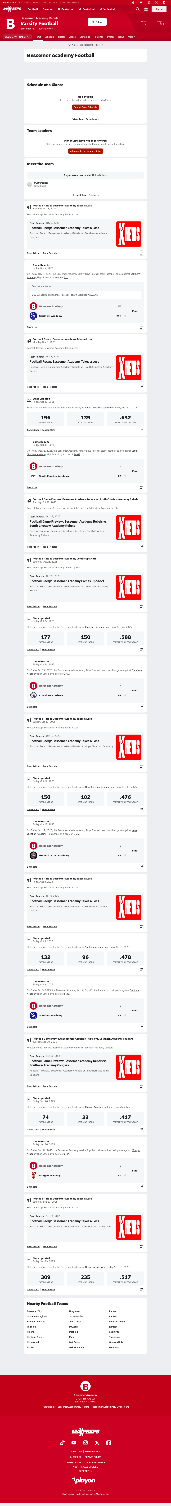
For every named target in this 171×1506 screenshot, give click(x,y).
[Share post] (141, 253)
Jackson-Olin (76, 1316)
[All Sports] (123, 9)
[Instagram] (148, 2)
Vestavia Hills (116, 1342)
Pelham (113, 1316)
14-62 (77, 454)
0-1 (66, 277)
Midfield (73, 1331)
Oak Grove (74, 1342)
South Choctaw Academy (98, 407)
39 (119, 855)
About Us (76, 1451)
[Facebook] (164, 2)
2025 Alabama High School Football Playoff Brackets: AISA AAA (65, 294)
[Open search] (138, 9)
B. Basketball (66, 9)
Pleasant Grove (117, 1321)
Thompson (114, 1337)
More (131, 36)
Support (85, 1471)
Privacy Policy (93, 1456)
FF (119, 306)
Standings (85, 36)
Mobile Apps (92, 1451)
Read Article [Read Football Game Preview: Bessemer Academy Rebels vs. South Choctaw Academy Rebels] (33, 546)
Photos (110, 36)
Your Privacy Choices (85, 1466)
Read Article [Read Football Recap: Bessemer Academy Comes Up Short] (33, 606)
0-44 (66, 1153)
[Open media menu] (146, 9)
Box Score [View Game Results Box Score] (32, 327)
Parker (112, 1311)
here (104, 175)
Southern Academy (46, 316)
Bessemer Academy (46, 306)
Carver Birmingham (37, 1316)
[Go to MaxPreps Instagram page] (85, 1443)
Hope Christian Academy (98, 787)
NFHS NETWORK (69, 2)
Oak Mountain (76, 1347)
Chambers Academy (95, 627)
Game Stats (33, 429)
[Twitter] (156, 2)
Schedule (49, 36)
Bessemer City (34, 1311)
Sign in (159, 9)
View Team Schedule (85, 119)
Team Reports (37, 222)
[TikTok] (133, 2)
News (121, 36)
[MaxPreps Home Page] (69, 44)
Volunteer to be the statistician (85, 151)
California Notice (95, 1462)
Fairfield (31, 1326)
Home (38, 36)
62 (119, 476)
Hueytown (74, 1311)
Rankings (98, 36)
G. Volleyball (108, 9)
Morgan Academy (94, 1107)
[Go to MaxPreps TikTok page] (62, 1443)
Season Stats (48, 429)
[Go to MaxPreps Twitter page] (97, 1443)
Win (119, 316)
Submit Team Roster (85, 195)
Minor (72, 1337)
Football (33, 9)
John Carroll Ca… (77, 1321)
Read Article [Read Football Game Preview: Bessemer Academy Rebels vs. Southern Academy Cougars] (33, 1086)
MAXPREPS (9, 2)
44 (119, 1175)
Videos (72, 36)
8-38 (66, 993)
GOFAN (53, 2)
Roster (61, 36)
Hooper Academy (94, 1267)
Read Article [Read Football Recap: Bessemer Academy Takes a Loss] (33, 253)
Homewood (33, 1342)
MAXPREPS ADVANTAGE (33, 2)
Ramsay (113, 1326)
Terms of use (73, 1462)
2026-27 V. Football (17, 36)
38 (119, 1015)
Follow (97, 22)
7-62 (66, 673)
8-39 (76, 833)
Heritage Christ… (36, 1337)
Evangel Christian (36, 1321)
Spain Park (114, 1331)
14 (119, 466)
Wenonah (114, 1347)
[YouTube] (141, 2)
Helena (30, 1331)
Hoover (30, 1347)
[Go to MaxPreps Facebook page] (108, 1443)
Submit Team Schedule (85, 107)
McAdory (73, 1326)
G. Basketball (87, 9)
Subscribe (75, 1456)
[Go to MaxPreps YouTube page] (73, 1443)
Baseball (48, 9)
